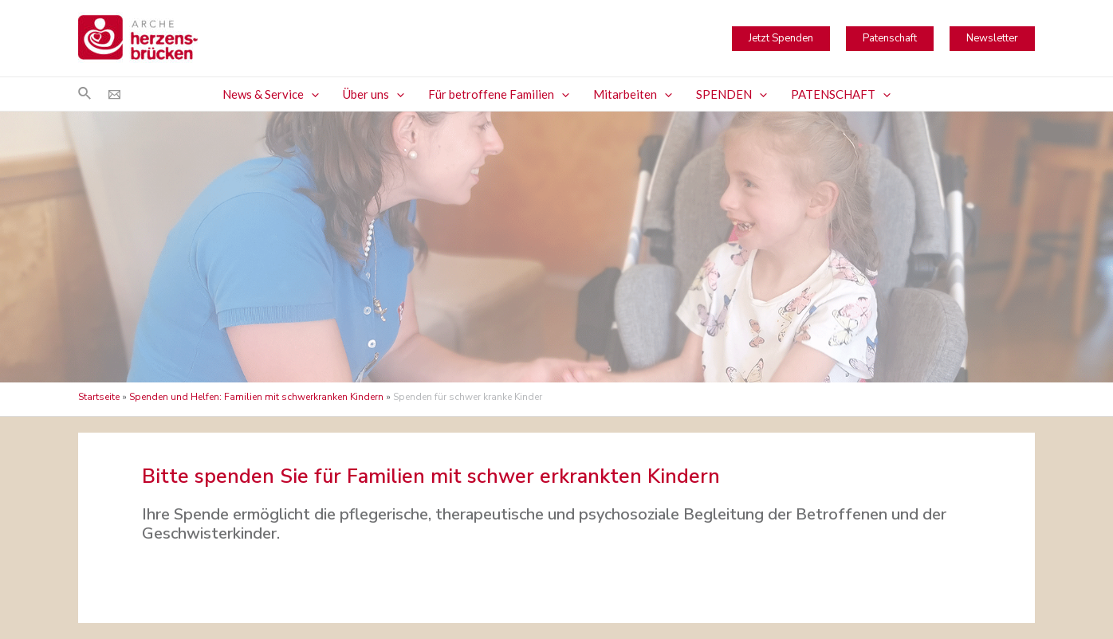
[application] (311, 94)
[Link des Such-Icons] (85, 94)
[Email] (114, 94)
